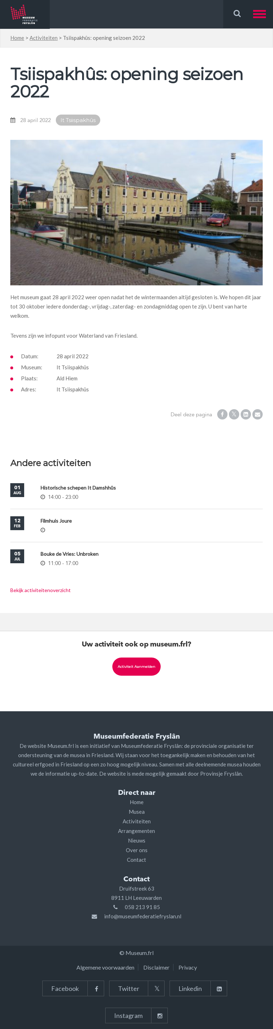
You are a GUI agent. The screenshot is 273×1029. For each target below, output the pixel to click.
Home (17, 38)
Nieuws (136, 840)
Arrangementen (136, 831)
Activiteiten (44, 38)
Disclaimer (156, 967)
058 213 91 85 (142, 907)
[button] (263, 14)
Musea (137, 811)
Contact (136, 859)
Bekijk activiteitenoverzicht (40, 590)
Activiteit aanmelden (136, 666)
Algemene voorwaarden (105, 967)
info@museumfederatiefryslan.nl (142, 916)
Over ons (137, 850)
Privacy (187, 967)
